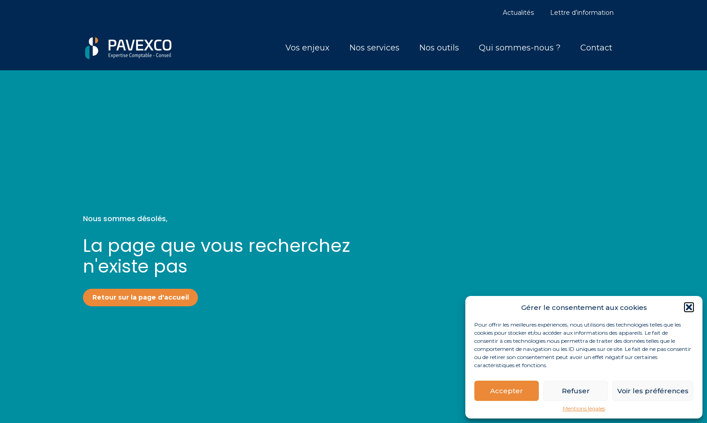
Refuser (576, 391)
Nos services (374, 48)
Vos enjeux (307, 48)
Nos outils (439, 48)
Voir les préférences (653, 391)
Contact (596, 48)
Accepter (506, 391)
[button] (688, 307)
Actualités (518, 13)
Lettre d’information (582, 13)
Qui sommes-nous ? (519, 48)
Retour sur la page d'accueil (140, 297)
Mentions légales (584, 408)
